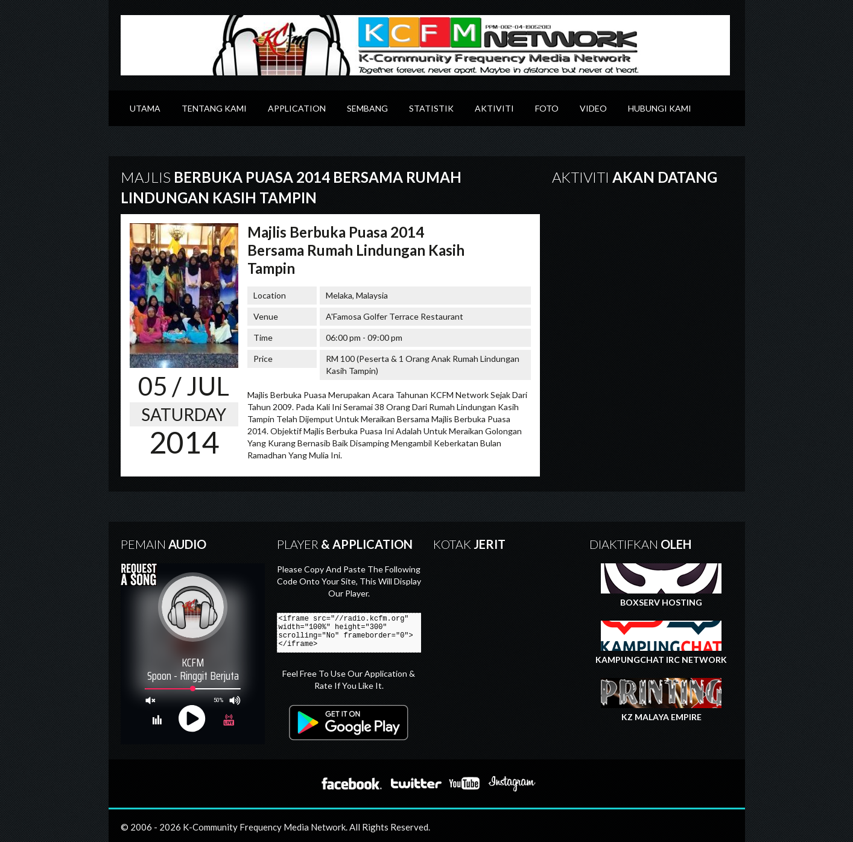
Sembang (367, 108)
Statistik (431, 108)
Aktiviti (494, 108)
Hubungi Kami (659, 108)
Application (297, 108)
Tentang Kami (214, 108)
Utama (145, 108)
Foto (547, 108)
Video (593, 108)
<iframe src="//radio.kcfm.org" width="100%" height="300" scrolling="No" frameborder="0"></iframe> (354, 633)
